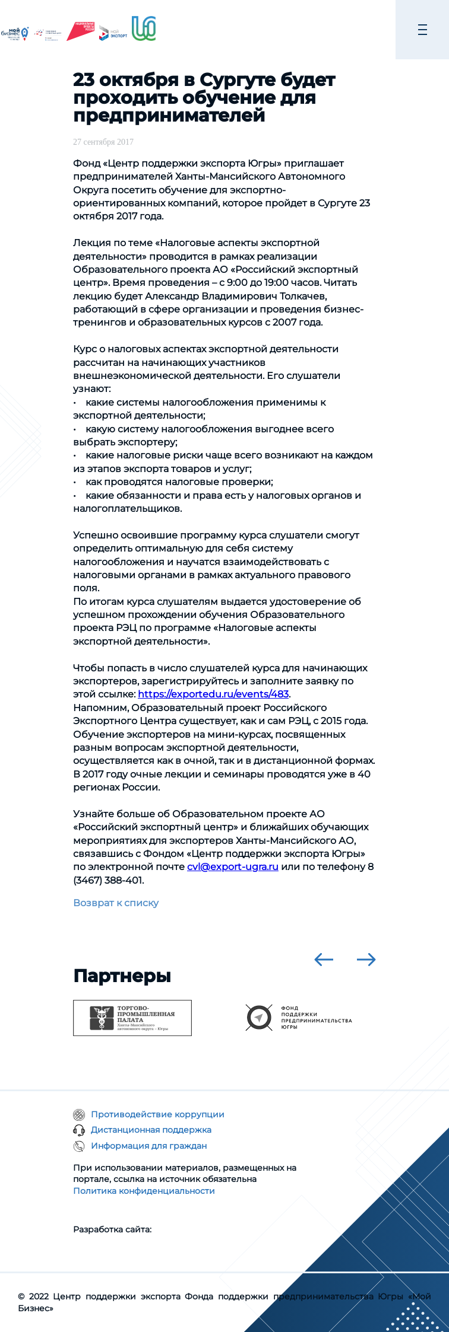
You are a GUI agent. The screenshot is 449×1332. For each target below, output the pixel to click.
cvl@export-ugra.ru (233, 866)
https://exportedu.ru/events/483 (213, 694)
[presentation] (323, 959)
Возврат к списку (116, 903)
